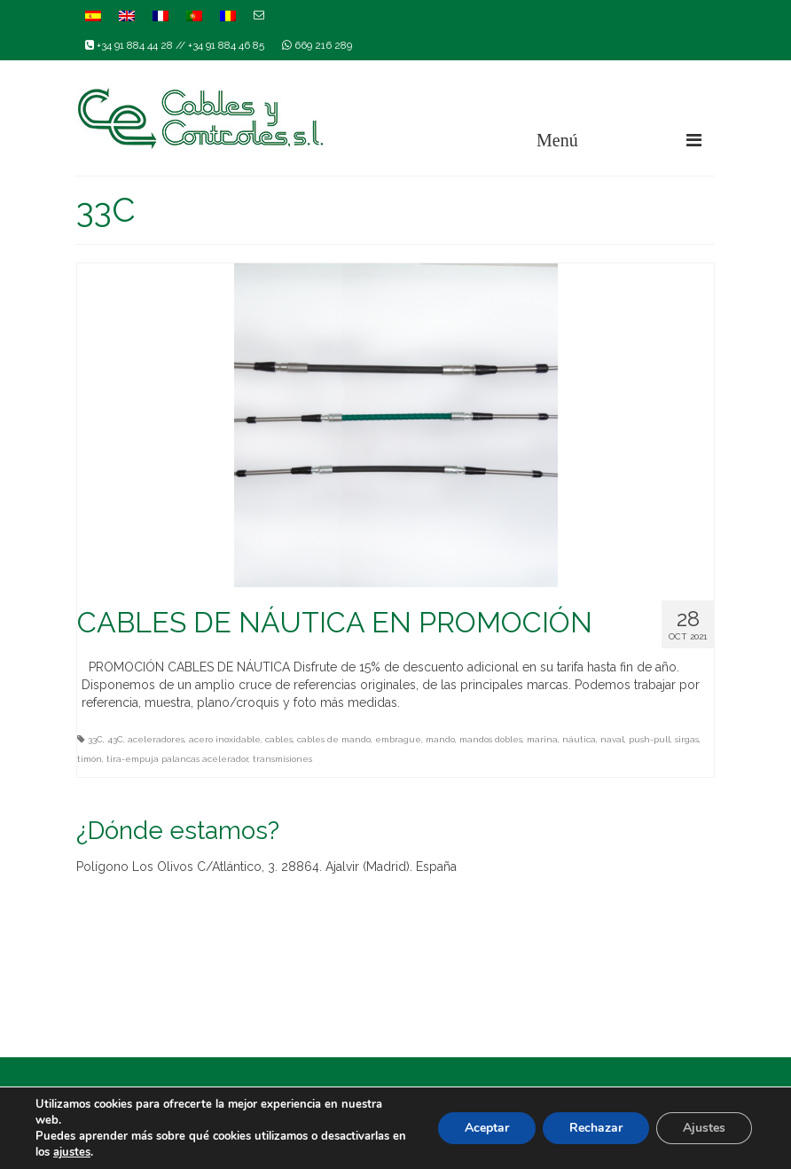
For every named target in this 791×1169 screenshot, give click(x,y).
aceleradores (156, 739)
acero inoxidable (225, 739)
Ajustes (704, 1127)
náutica (579, 739)
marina (542, 739)
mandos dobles (490, 739)
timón (89, 759)
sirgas (687, 739)
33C (95, 739)
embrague (398, 739)
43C (115, 739)
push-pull (649, 739)
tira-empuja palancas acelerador (177, 759)
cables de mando (334, 739)
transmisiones (282, 759)
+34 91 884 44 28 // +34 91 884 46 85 (174, 45)
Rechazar (596, 1127)
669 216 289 (317, 45)
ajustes (71, 1152)
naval (612, 739)
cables (279, 739)
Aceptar (487, 1127)
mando (440, 739)
